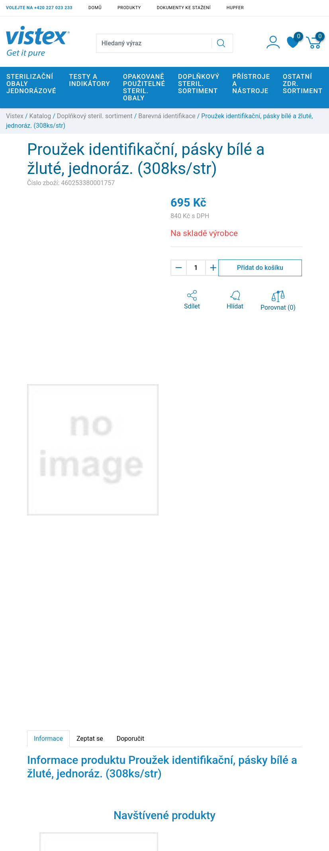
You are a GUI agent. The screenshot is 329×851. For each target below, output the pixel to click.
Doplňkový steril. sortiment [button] (198, 84)
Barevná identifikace (166, 116)
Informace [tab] (48, 738)
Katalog (40, 116)
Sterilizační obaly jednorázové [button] (31, 84)
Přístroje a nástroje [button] (251, 84)
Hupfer (235, 7)
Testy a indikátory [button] (89, 80)
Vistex (15, 116)
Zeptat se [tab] (89, 738)
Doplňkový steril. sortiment (95, 116)
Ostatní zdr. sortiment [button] (303, 84)
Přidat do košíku (260, 267)
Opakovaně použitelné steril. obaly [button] (144, 87)
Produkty (129, 7)
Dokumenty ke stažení (184, 7)
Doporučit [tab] (130, 738)
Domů (95, 7)
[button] (191, 300)
